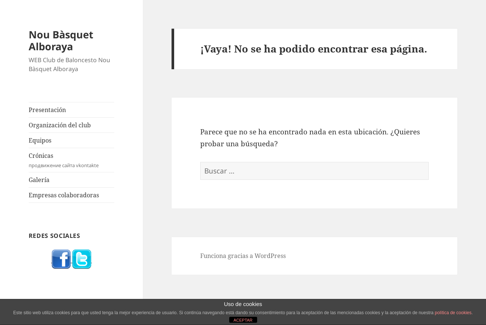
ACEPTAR (242, 320)
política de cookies (453, 312)
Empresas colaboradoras (64, 195)
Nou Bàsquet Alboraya (61, 40)
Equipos (40, 140)
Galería (39, 180)
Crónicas (71, 160)
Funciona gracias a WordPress (243, 256)
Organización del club (60, 125)
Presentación (47, 110)
